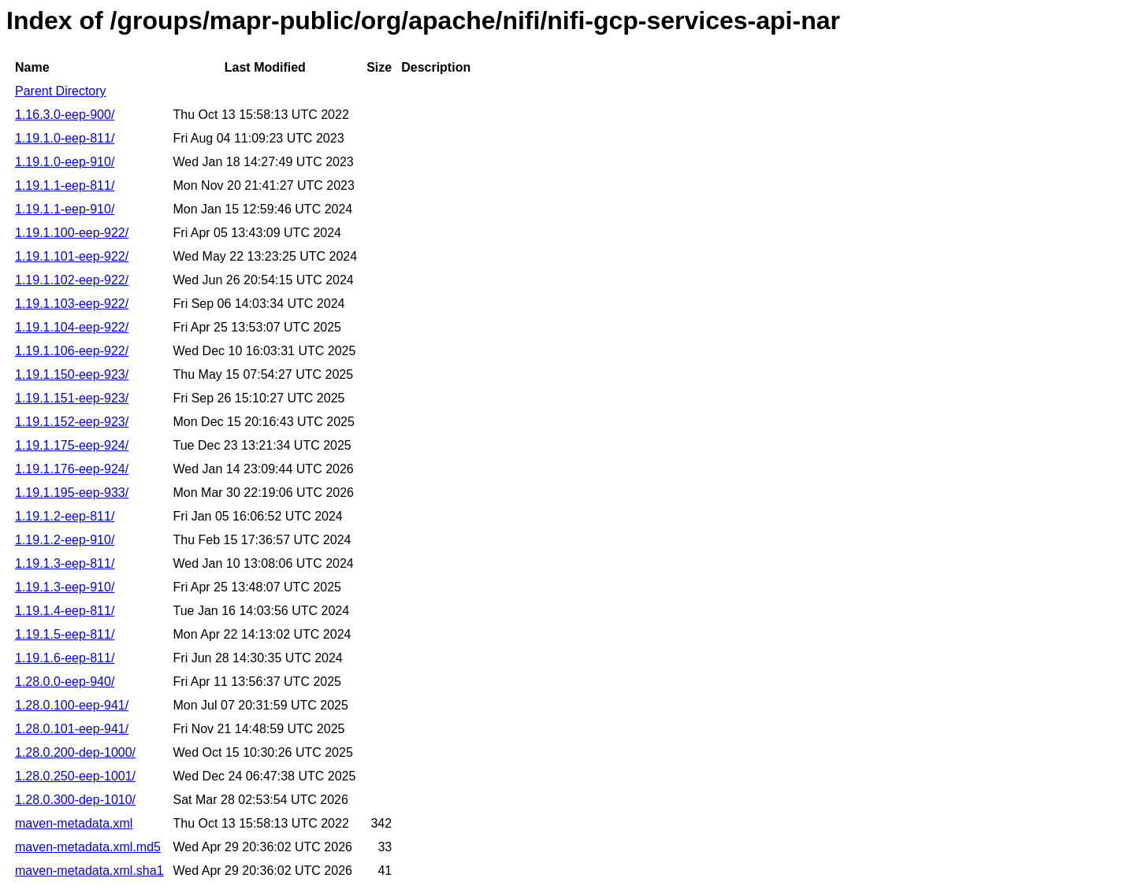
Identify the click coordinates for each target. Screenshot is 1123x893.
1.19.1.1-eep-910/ (64, 209)
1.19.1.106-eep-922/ (71, 351)
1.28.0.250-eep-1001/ (75, 776)
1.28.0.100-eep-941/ (71, 705)
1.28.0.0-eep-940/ (64, 681)
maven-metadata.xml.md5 (88, 847)
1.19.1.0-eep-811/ (64, 138)
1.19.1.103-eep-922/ (71, 303)
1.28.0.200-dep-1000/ (75, 752)
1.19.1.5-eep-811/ (64, 634)
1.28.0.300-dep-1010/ (75, 799)
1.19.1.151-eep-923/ (71, 398)
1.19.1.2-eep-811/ (64, 516)
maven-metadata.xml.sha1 (89, 870)
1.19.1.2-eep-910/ (64, 540)
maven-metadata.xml (73, 823)
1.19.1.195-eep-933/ (71, 492)
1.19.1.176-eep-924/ (71, 469)
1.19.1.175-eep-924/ (71, 445)
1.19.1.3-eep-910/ (64, 587)
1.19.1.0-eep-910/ (64, 162)
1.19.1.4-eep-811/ (64, 610)
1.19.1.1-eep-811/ (64, 185)
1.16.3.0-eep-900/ (64, 114)
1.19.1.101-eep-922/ (71, 256)
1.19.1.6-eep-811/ (64, 658)
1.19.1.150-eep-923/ (71, 374)
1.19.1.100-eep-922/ (71, 232)
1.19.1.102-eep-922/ (71, 280)
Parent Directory (60, 91)
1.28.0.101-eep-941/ (71, 729)
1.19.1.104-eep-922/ (71, 327)
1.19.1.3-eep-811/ (64, 563)
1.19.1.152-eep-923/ (71, 421)
